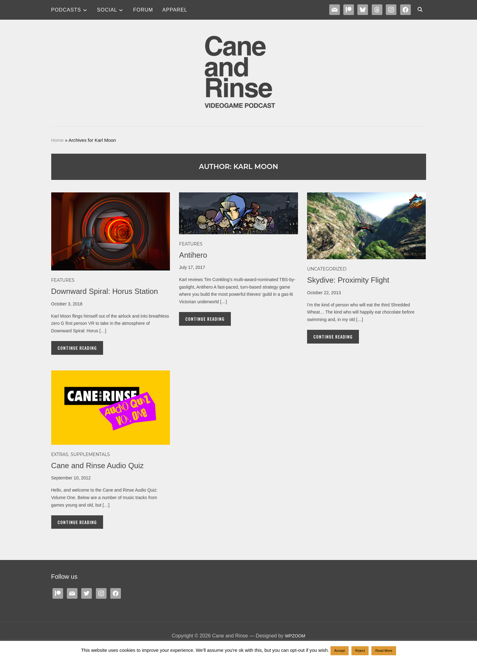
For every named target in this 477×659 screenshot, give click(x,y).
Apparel (174, 9)
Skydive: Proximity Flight (351, 280)
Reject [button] (360, 650)
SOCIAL (107, 9)
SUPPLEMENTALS (90, 454)
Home (57, 140)
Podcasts (66, 9)
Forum (143, 9)
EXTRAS (59, 454)
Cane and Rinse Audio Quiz (101, 465)
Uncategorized (326, 269)
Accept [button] (339, 650)
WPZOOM (295, 635)
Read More (383, 650)
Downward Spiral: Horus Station (108, 291)
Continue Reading (77, 347)
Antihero (194, 255)
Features (63, 280)
